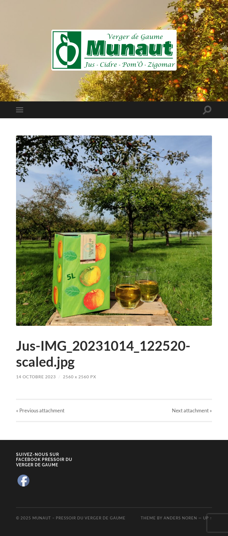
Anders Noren (180, 518)
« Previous (40, 410)
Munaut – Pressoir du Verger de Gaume (79, 518)
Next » (192, 410)
